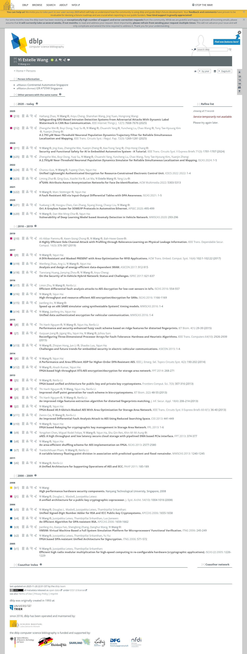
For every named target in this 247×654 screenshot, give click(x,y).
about (64, 5)
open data (54, 590)
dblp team (60, 586)
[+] (15, 94)
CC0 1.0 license (77, 590)
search (50, 5)
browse (37, 5)
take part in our (61, 12)
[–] (15, 79)
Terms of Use (25, 593)
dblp (25, 5)
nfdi (74, 5)
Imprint (54, 593)
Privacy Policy (41, 593)
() (108, 123)
